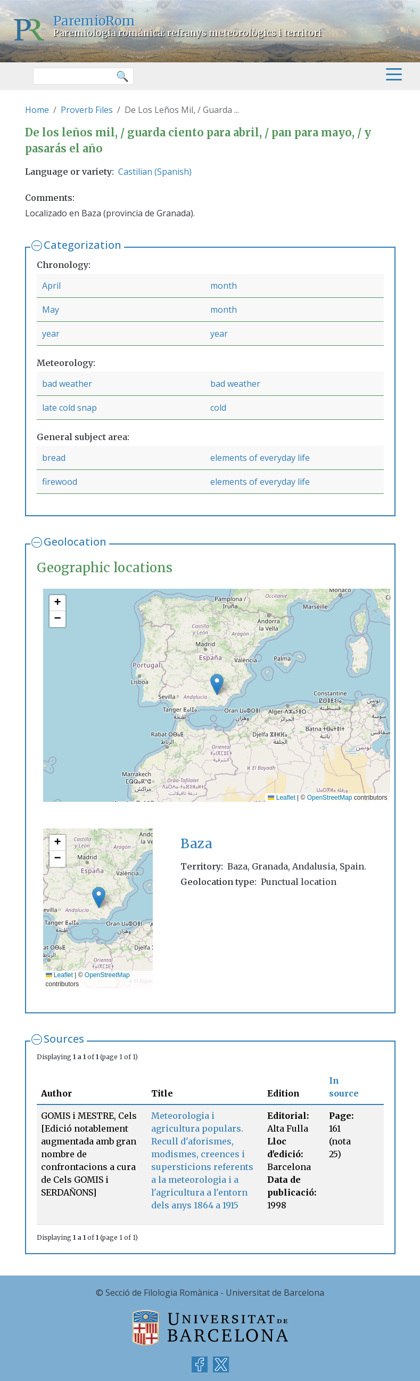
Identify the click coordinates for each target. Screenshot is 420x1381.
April (51, 285)
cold (218, 407)
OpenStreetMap (329, 797)
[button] (217, 684)
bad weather (67, 383)
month (223, 285)
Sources (64, 1038)
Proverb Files (87, 110)
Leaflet (281, 797)
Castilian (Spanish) (155, 171)
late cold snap (69, 407)
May (50, 309)
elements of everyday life (260, 458)
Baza (196, 843)
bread (53, 458)
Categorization (82, 245)
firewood (59, 482)
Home (37, 110)
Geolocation (75, 541)
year (51, 333)
